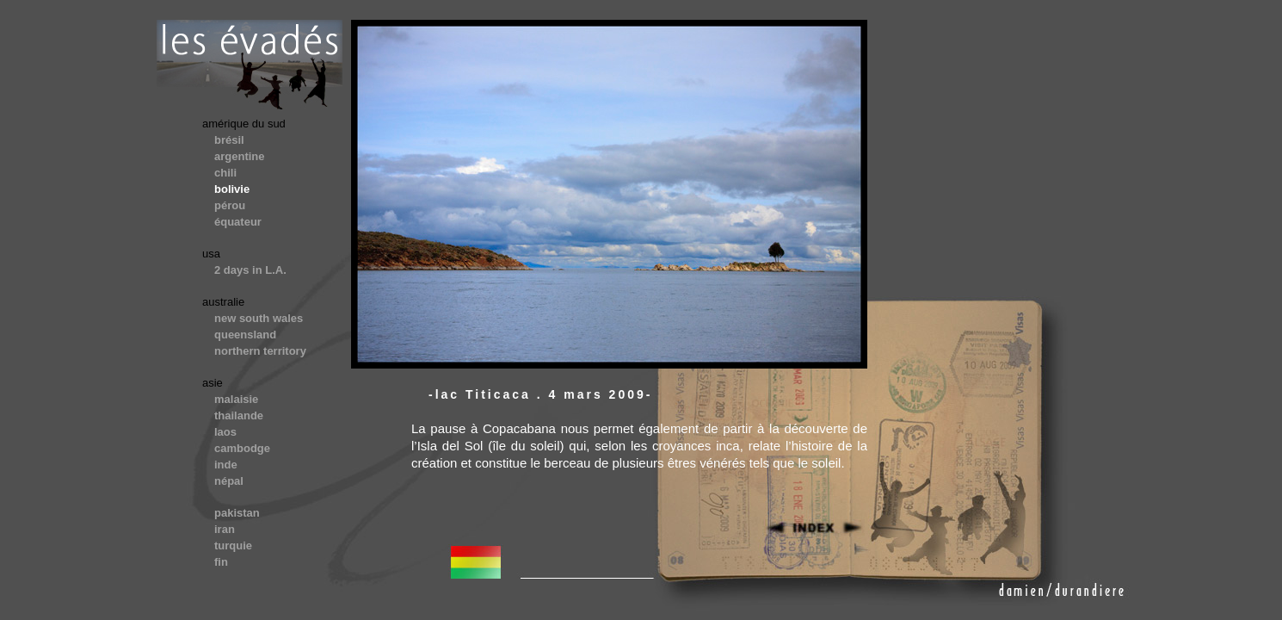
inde (225, 464)
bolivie (232, 189)
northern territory (260, 350)
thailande (238, 415)
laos (225, 431)
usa (211, 253)
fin (221, 561)
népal (228, 480)
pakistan (237, 512)
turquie (233, 545)
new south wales (258, 318)
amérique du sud (244, 123)
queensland (245, 334)
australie (223, 301)
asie (212, 382)
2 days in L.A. (250, 270)
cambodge (242, 448)
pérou (229, 205)
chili (225, 172)
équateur (238, 221)
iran (224, 529)
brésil (229, 139)
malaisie (236, 399)
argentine (239, 156)
